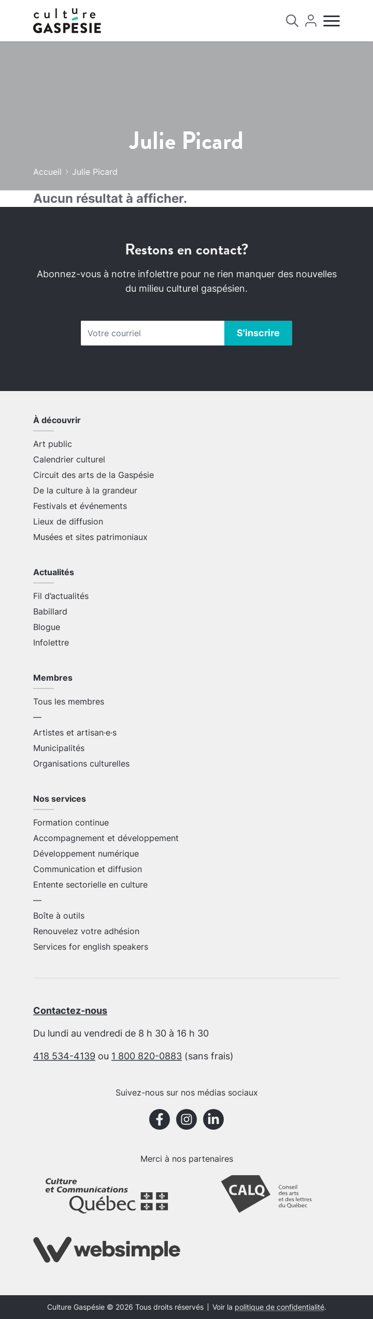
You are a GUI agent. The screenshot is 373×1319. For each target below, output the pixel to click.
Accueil (47, 172)
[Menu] (331, 21)
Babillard (50, 611)
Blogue (46, 627)
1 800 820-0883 (146, 1056)
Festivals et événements (80, 506)
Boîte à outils (58, 915)
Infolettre (51, 642)
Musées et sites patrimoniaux (90, 537)
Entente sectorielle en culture (90, 884)
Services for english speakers (90, 946)
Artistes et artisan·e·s (75, 732)
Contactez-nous (70, 1010)
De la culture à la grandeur (85, 490)
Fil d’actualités (61, 596)
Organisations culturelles (81, 763)
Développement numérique (86, 853)
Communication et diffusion (87, 869)
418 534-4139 (64, 1056)
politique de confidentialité (279, 1307)
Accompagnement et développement (106, 838)
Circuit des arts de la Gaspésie (93, 475)
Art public (52, 444)
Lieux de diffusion (68, 521)
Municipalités (58, 748)
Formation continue (71, 822)
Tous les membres (68, 701)
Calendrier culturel (69, 459)
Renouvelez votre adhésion (86, 931)
